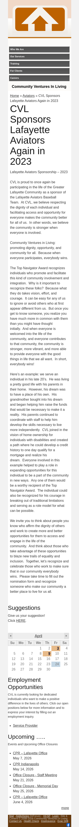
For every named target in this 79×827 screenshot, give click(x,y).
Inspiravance (48, 821)
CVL (40, 19)
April (38, 636)
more (65, 808)
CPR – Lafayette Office (30, 753)
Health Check (31, 821)
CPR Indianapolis (26, 764)
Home (14, 96)
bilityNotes (23, 816)
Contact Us (15, 821)
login (60, 41)
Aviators (29, 96)
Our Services (17, 56)
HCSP (46, 816)
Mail (11, 816)
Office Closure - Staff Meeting (35, 775)
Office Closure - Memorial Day (35, 786)
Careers (14, 78)
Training (14, 63)
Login (55, 816)
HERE (20, 620)
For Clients (16, 71)
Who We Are (17, 49)
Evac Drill (63, 821)
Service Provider (25, 725)
